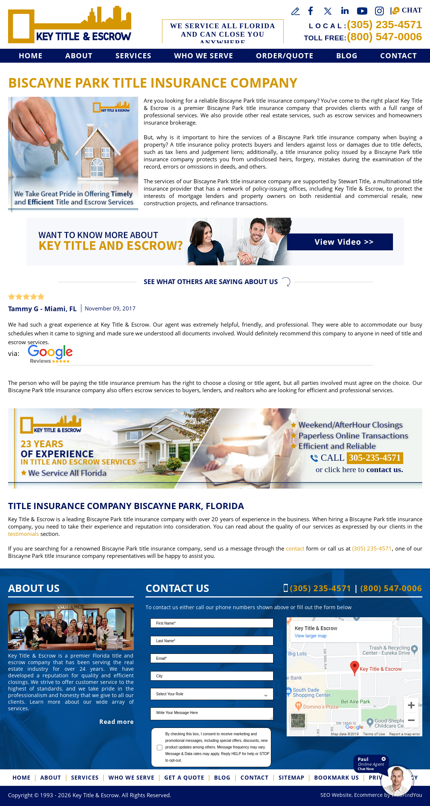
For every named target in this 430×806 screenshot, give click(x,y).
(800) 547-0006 (384, 36)
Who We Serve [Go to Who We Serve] (203, 55)
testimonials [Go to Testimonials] (23, 533)
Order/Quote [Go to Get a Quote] (284, 55)
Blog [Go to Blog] (346, 55)
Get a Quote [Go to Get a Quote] (184, 777)
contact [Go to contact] (295, 548)
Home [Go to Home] (31, 55)
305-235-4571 (375, 458)
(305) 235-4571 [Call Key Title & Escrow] (384, 24)
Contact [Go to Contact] (398, 55)
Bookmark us (336, 777)
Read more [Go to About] (116, 722)
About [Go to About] (79, 55)
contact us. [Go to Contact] (384, 469)
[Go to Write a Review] (295, 11)
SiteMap (291, 777)
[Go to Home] (69, 24)
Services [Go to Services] (133, 55)
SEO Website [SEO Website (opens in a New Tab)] (336, 794)
